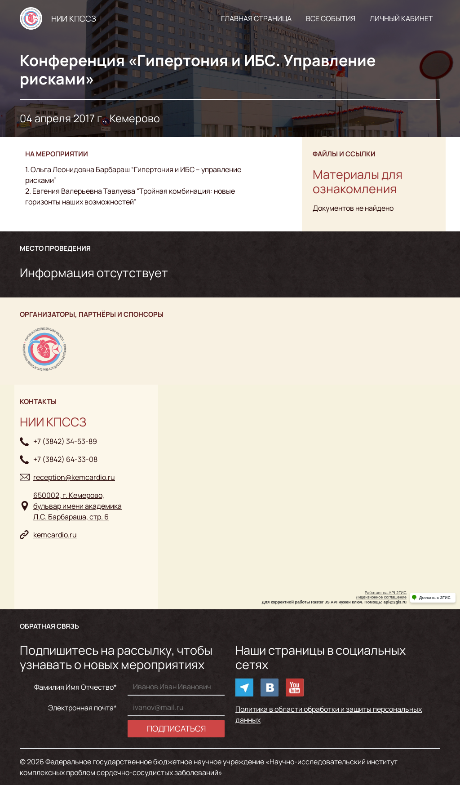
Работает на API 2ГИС (386, 592)
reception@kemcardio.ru (74, 477)
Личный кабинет (401, 18)
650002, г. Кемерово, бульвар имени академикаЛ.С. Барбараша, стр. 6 (77, 506)
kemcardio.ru (55, 535)
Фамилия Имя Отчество (74, 687)
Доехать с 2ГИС (435, 597)
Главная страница (256, 18)
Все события (330, 18)
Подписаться (176, 728)
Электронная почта (81, 708)
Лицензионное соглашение (381, 597)
